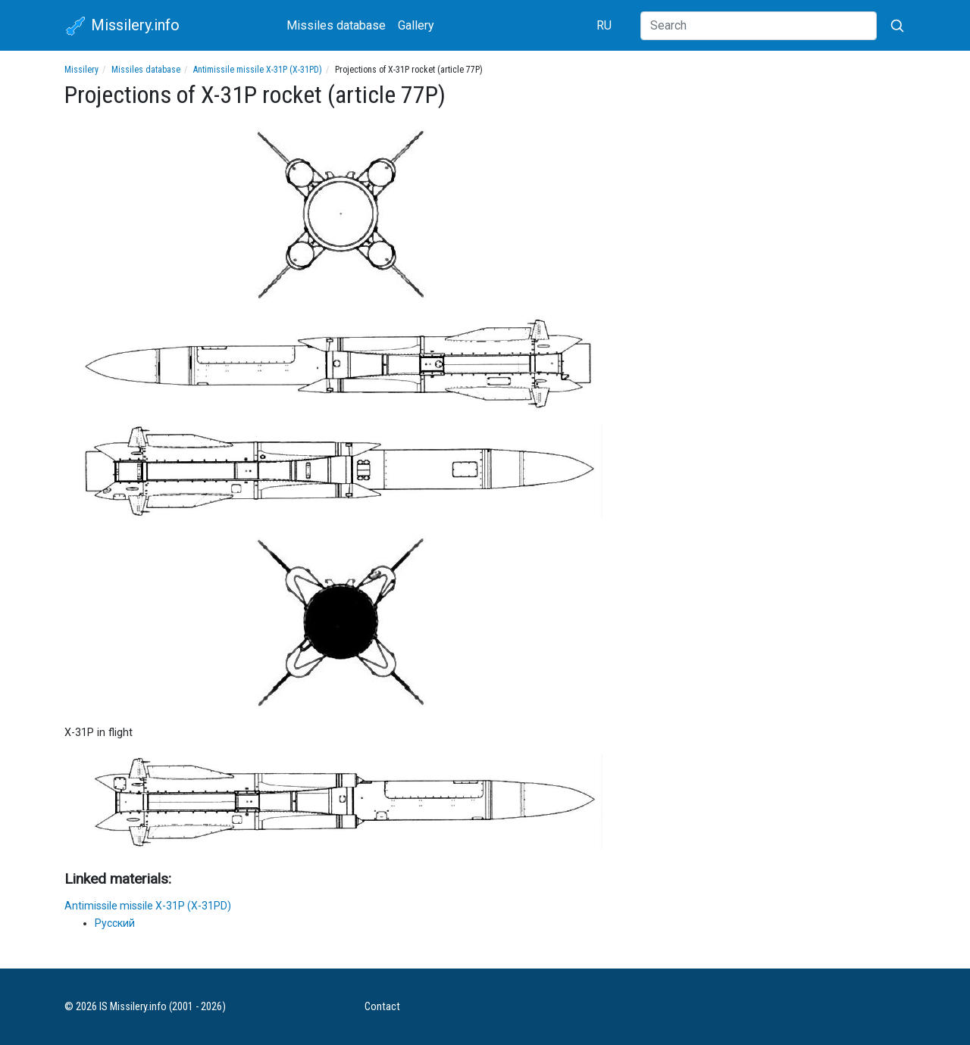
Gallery (416, 25)
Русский (115, 923)
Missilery (81, 69)
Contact (382, 1006)
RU (604, 25)
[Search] (758, 25)
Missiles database (336, 25)
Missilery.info (122, 26)
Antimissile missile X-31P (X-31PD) (257, 69)
